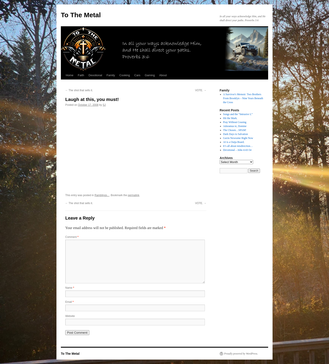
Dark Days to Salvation (235, 134)
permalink (133, 195)
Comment (72, 237)
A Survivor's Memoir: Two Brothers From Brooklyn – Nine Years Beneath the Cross (243, 98)
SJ (104, 104)
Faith (81, 75)
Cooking (124, 75)
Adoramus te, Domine (235, 126)
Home (69, 75)
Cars (137, 75)
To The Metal (81, 15)
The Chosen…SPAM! (234, 130)
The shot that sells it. (79, 90)
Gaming (150, 75)
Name (69, 287)
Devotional (95, 75)
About (163, 75)
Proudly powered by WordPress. (241, 353)
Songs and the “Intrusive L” (238, 114)
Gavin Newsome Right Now (238, 138)
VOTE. (200, 90)
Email (69, 301)
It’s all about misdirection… (238, 146)
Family (111, 75)
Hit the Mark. (230, 118)
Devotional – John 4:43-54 (237, 150)
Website (70, 316)
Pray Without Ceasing (234, 122)
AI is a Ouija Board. (234, 142)
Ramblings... (102, 195)
